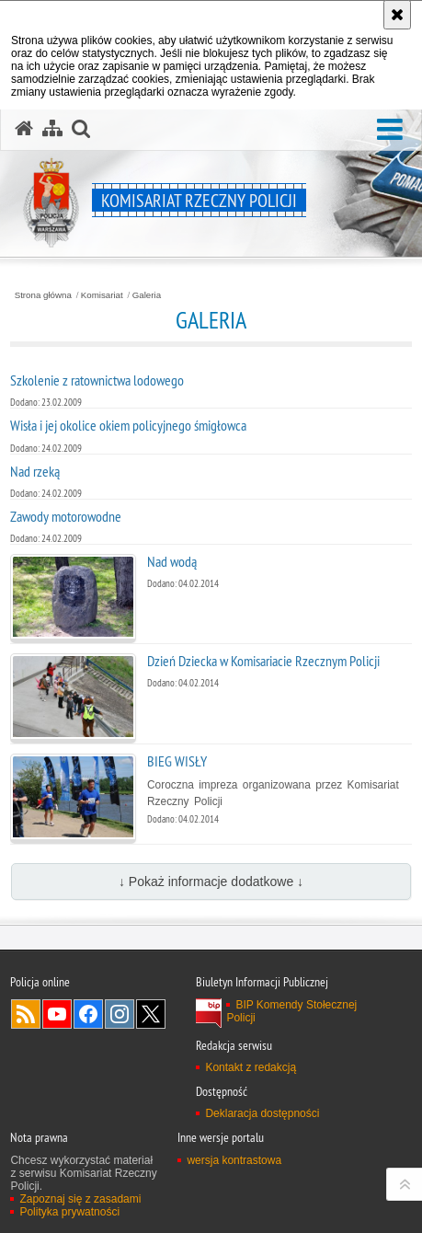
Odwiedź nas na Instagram (119, 1014)
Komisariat (102, 295)
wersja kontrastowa (234, 1160)
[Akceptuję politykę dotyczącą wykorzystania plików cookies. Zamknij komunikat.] (397, 14)
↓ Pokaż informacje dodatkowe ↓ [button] (211, 881)
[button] (390, 130)
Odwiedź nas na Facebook (88, 1014)
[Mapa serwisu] (52, 129)
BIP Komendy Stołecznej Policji (291, 1011)
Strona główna (43, 295)
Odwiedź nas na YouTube (57, 1014)
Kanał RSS (25, 1014)
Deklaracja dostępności (262, 1113)
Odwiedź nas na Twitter (150, 1014)
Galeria (146, 295)
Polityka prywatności (69, 1211)
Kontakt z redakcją (250, 1067)
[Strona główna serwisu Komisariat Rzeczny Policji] (24, 129)
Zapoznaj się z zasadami (80, 1199)
